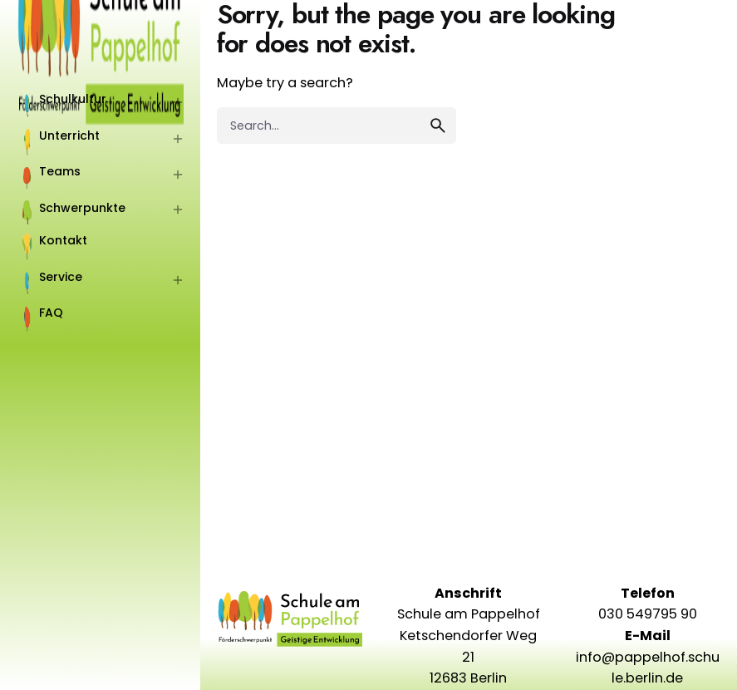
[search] (438, 125)
